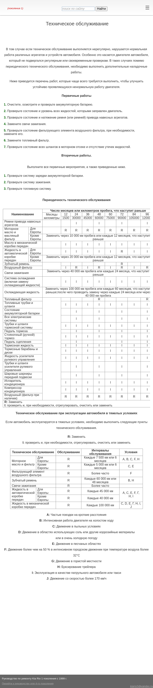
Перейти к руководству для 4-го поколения (27, 683)
